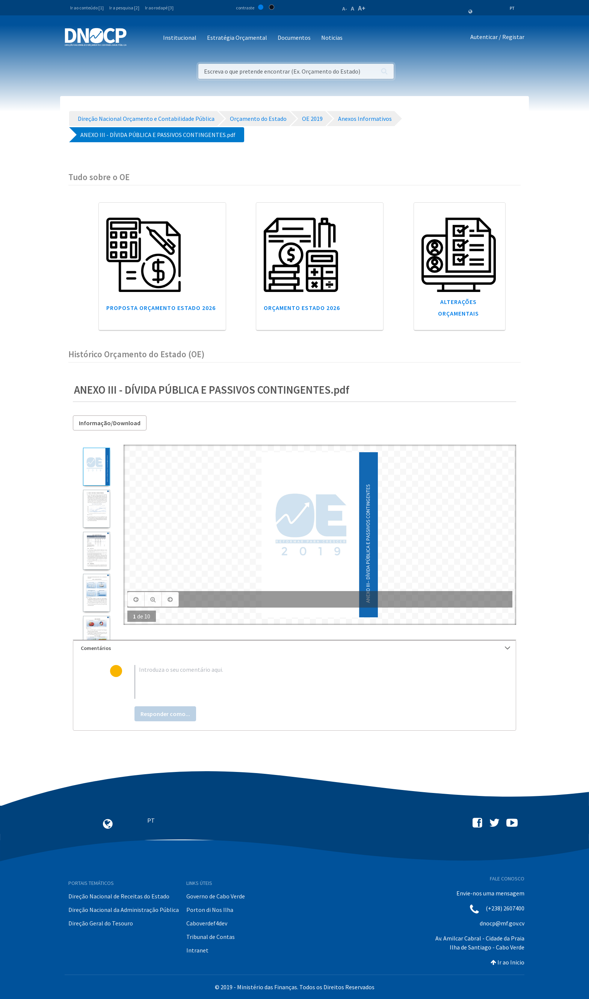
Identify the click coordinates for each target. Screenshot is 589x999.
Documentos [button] (294, 37)
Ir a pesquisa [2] (124, 8)
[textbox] (306, 682)
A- (344, 8)
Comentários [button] (295, 648)
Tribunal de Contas (210, 936)
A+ (361, 8)
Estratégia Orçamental (237, 37)
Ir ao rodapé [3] (159, 8)
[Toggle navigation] (136, 38)
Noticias (332, 37)
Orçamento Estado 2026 (302, 307)
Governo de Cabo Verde (215, 896)
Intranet (197, 950)
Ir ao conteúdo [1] (87, 8)
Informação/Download (109, 423)
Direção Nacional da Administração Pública (123, 909)
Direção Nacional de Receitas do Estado (118, 896)
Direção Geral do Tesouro (100, 923)
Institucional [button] (179, 37)
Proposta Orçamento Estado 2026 (161, 307)
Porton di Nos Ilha (209, 909)
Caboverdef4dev (206, 923)
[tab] (294, 648)
